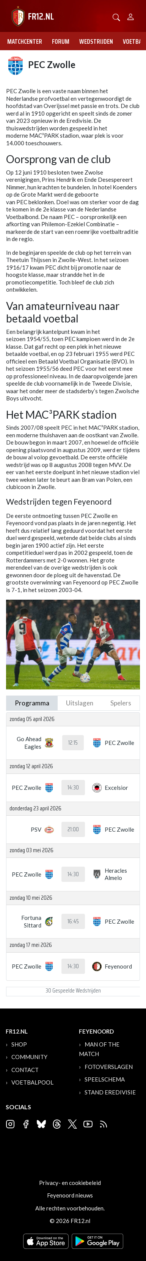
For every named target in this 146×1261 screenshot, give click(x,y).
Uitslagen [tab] (79, 703)
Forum (60, 41)
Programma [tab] (32, 703)
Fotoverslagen (109, 1066)
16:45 (73, 921)
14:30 (73, 787)
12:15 (73, 742)
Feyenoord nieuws (70, 1195)
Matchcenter (24, 41)
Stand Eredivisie (110, 1092)
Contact (25, 1069)
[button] (116, 16)
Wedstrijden (96, 41)
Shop (19, 1044)
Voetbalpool (32, 1082)
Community (29, 1056)
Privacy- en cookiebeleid (70, 1182)
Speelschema (105, 1079)
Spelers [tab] (120, 703)
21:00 (73, 829)
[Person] (130, 15)
